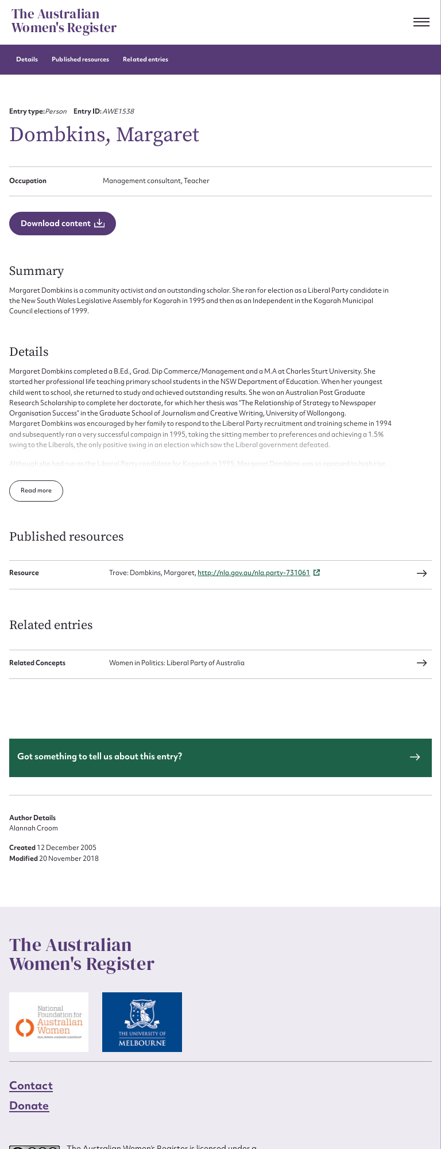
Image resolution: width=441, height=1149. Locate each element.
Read (29, 490)
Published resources (80, 59)
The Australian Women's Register (64, 21)
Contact (31, 1085)
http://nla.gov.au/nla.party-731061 (254, 573)
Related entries (145, 59)
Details (27, 59)
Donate (29, 1105)
